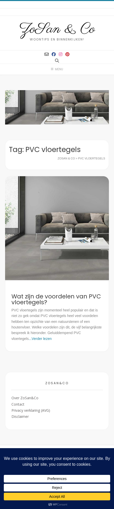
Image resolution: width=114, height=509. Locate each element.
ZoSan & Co (57, 29)
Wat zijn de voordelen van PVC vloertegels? (56, 299)
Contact (17, 404)
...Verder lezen (40, 339)
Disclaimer (20, 416)
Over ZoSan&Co (24, 397)
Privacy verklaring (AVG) (30, 410)
